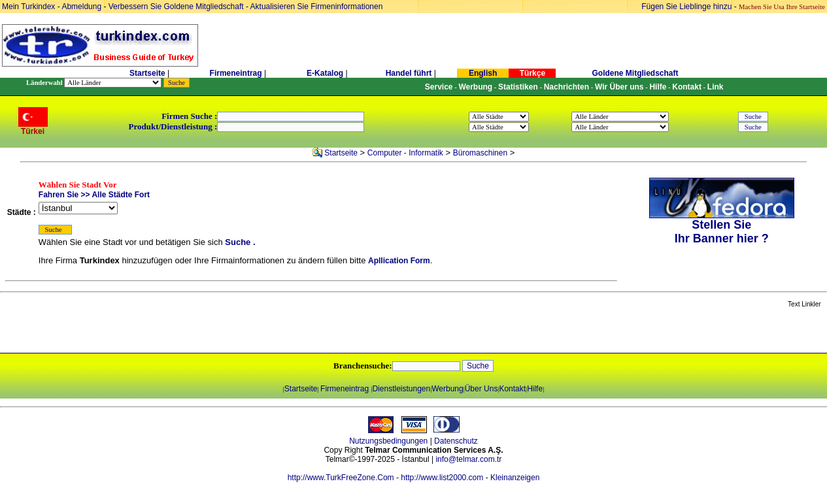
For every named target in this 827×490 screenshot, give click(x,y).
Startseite (147, 73)
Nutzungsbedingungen (388, 441)
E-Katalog (325, 73)
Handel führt (409, 73)
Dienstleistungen (401, 388)
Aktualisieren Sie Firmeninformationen (316, 6)
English (483, 73)
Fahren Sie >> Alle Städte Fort (94, 194)
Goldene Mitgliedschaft (635, 73)
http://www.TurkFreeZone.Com (341, 477)
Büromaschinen (480, 152)
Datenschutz (456, 441)
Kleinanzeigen (514, 477)
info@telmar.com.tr (468, 459)
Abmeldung (81, 6)
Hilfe (535, 388)
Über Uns (481, 388)
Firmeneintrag (237, 73)
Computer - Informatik (405, 152)
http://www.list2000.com (442, 477)
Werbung (447, 388)
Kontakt (512, 388)
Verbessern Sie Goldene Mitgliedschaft (177, 6)
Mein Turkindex (28, 6)
